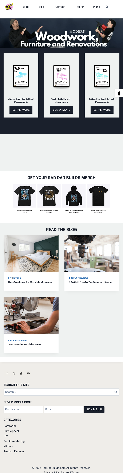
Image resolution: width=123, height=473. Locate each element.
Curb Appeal (11, 431)
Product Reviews (78, 278)
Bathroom (10, 426)
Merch (80, 6)
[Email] (63, 409)
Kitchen (17, 278)
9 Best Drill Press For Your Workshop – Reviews (90, 282)
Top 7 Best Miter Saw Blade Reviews (24, 344)
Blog (26, 6)
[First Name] (23, 409)
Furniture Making (14, 441)
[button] (119, 93)
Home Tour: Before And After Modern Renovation (30, 282)
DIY (10, 278)
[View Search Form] (107, 7)
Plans (96, 6)
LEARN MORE (21, 109)
